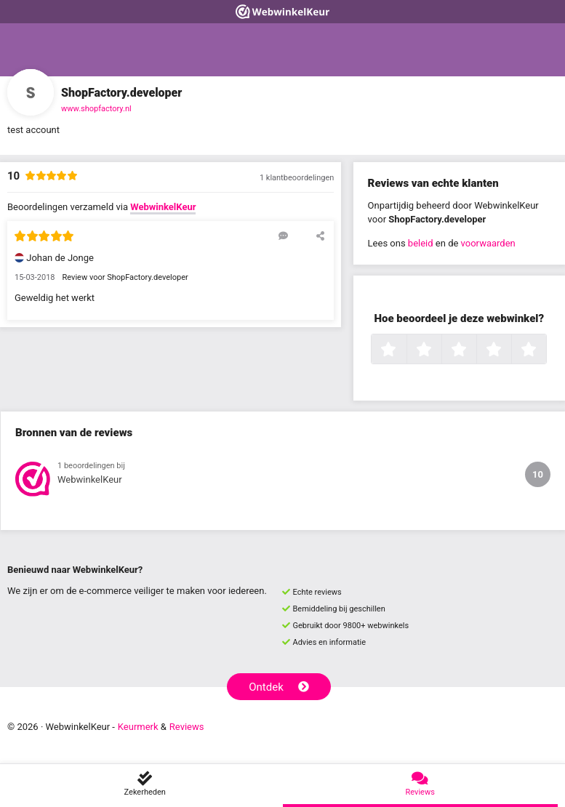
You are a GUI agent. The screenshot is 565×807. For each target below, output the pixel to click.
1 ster (404, 350)
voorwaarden (488, 243)
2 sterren (439, 350)
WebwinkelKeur (163, 206)
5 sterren (544, 350)
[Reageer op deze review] (283, 235)
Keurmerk (138, 726)
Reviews (186, 726)
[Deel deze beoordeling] (320, 235)
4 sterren (509, 350)
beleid (420, 243)
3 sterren (474, 350)
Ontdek (279, 687)
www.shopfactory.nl (96, 108)
